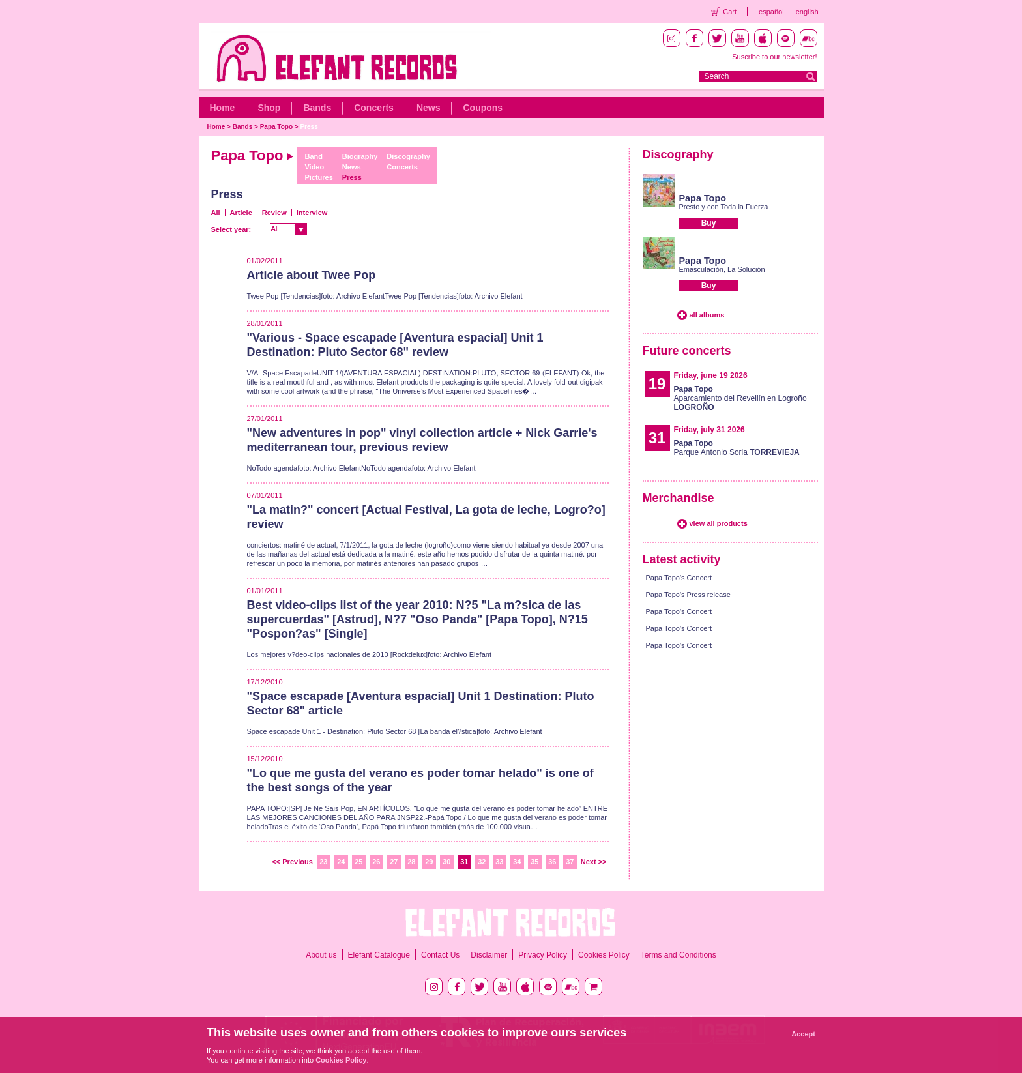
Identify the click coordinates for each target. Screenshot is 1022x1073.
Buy (708, 223)
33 (499, 862)
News (428, 107)
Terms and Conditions (678, 955)
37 (570, 862)
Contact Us (440, 955)
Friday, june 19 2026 (711, 375)
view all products (719, 523)
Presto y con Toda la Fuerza (723, 207)
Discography (408, 156)
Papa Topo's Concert (679, 577)
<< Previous (292, 862)
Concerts (374, 107)
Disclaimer (489, 955)
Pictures (318, 177)
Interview (312, 212)
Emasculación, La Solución (722, 269)
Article (241, 212)
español (771, 12)
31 (464, 862)
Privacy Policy (542, 955)
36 (552, 862)
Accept (803, 1034)
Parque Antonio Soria (737, 448)
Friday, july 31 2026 (709, 429)
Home (222, 107)
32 (482, 862)
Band (313, 156)
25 (358, 862)
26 (376, 862)
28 (411, 862)
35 (534, 862)
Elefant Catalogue (379, 955)
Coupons (483, 107)
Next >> (594, 862)
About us (321, 955)
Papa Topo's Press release (688, 594)
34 (517, 862)
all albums (707, 315)
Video (314, 167)
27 (394, 862)
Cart (730, 12)
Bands (317, 107)
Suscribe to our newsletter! (774, 57)
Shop (268, 107)
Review (274, 212)
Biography (359, 156)
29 (429, 862)
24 (341, 862)
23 (323, 862)
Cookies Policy (604, 955)
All (215, 212)
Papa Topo (276, 126)
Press (308, 126)
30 (446, 862)
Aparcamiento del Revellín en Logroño (740, 398)
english (807, 12)
